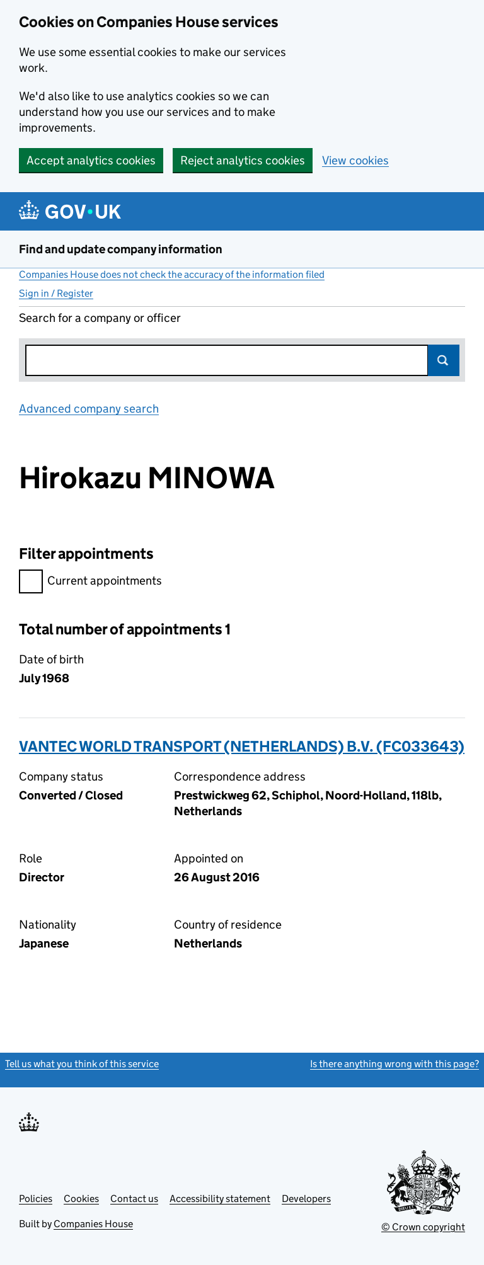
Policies (35, 1199)
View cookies (355, 160)
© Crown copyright (423, 1227)
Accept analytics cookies (91, 160)
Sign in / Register (56, 293)
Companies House (93, 1224)
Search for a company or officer (100, 318)
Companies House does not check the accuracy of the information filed (172, 274)
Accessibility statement (220, 1199)
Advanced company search (89, 408)
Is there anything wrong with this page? (394, 1064)
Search (443, 360)
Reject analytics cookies (242, 160)
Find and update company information (120, 249)
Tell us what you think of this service (82, 1064)
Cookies (81, 1199)
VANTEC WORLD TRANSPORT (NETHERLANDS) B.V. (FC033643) (241, 746)
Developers (306, 1199)
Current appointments (90, 582)
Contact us (134, 1199)
